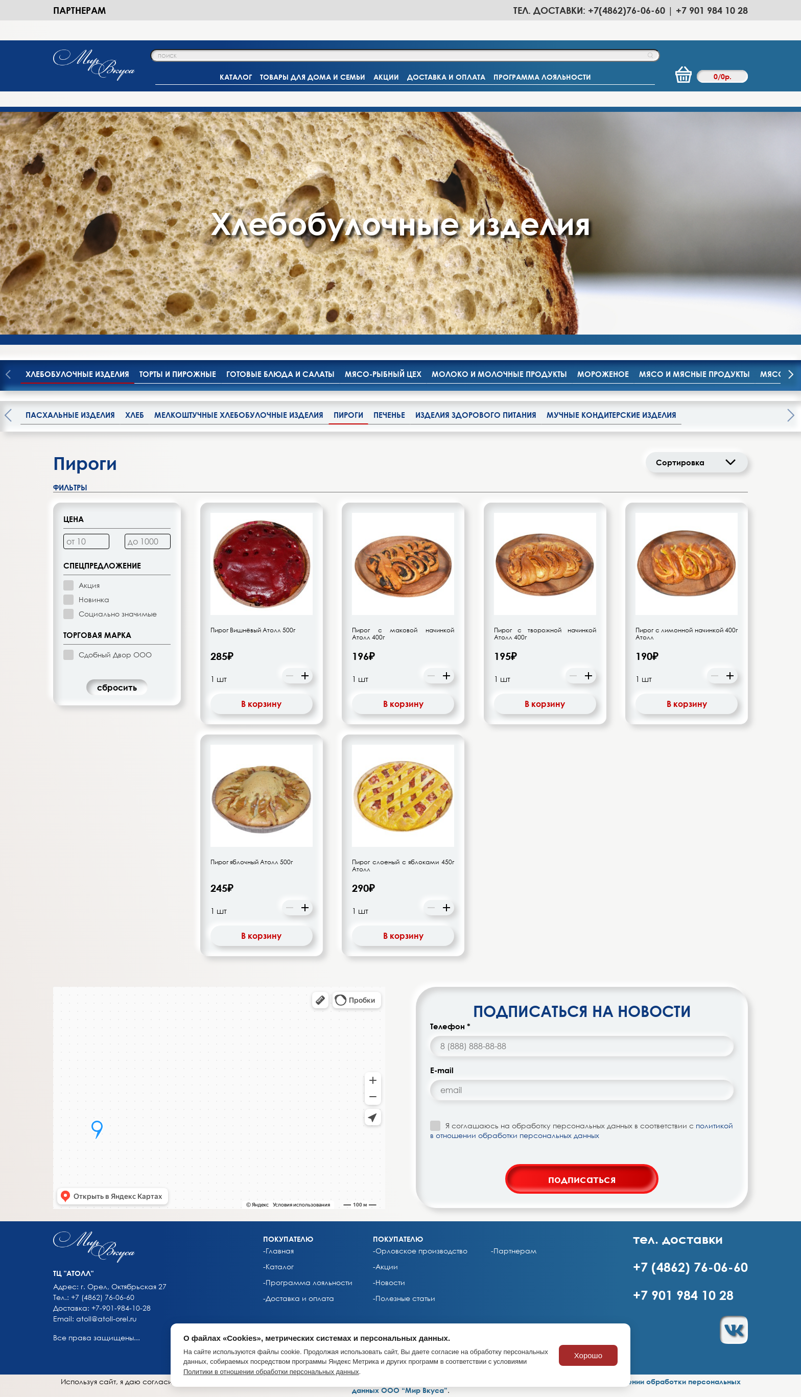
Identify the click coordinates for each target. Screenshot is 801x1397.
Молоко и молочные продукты (499, 373)
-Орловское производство (420, 1251)
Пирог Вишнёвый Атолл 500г (252, 630)
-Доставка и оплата (298, 1298)
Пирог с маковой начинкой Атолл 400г (403, 634)
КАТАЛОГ (236, 77)
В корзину (261, 704)
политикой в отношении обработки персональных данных (581, 1130)
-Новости (389, 1282)
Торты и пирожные (177, 373)
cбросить (117, 687)
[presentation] (791, 375)
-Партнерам (513, 1251)
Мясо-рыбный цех (383, 373)
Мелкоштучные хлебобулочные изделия (238, 414)
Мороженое (603, 373)
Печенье (389, 414)
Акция (89, 585)
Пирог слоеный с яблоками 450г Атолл (403, 866)
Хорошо (588, 1355)
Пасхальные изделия (70, 414)
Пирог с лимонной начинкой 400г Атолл (686, 634)
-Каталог (278, 1267)
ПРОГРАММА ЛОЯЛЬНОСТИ (542, 77)
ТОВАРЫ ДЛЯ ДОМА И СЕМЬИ (312, 77)
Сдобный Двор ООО (115, 654)
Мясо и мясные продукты (694, 373)
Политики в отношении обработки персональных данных (271, 1372)
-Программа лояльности (307, 1282)
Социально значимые (118, 613)
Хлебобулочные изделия (77, 373)
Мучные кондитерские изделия (611, 414)
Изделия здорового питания (475, 414)
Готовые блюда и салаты (280, 373)
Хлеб (134, 414)
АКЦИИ (386, 77)
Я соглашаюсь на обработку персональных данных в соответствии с (581, 1130)
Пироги (348, 414)
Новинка (94, 599)
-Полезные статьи (404, 1298)
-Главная (278, 1251)
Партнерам (79, 10)
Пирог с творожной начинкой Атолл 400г (545, 634)
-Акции (385, 1267)
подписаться (582, 1179)
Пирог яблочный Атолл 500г (251, 862)
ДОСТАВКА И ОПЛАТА (446, 77)
